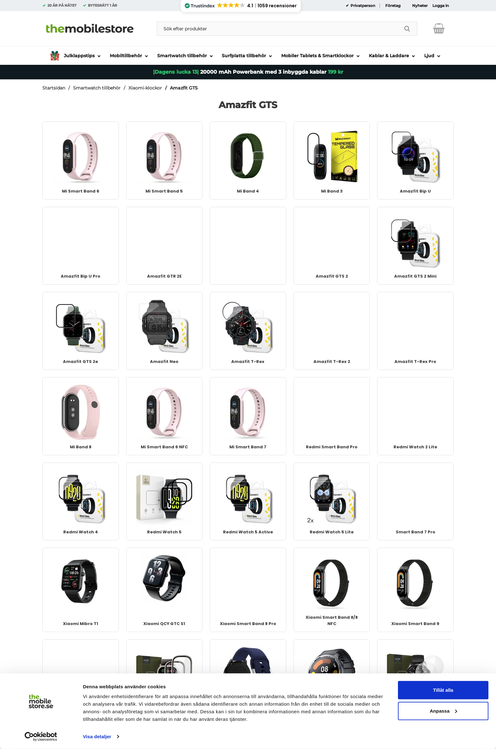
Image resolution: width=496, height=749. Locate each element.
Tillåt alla (443, 690)
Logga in (440, 5)
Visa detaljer (97, 736)
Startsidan (53, 88)
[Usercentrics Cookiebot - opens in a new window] (41, 736)
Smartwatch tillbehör (97, 88)
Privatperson (362, 5)
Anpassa (443, 710)
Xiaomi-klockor (145, 88)
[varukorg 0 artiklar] (438, 28)
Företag (392, 5)
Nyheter (420, 5)
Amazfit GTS (184, 88)
